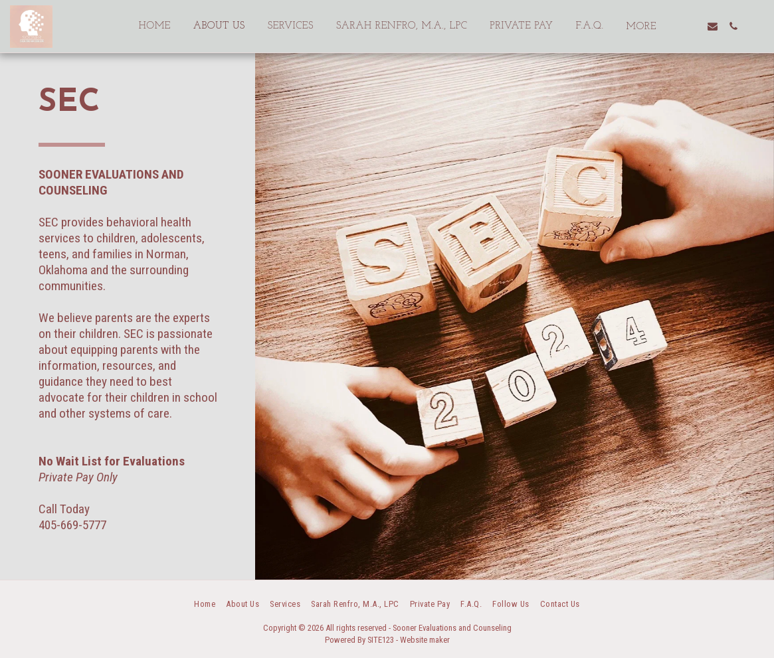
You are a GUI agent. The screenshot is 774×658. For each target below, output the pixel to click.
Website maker (425, 640)
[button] (692, 26)
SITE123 (380, 640)
